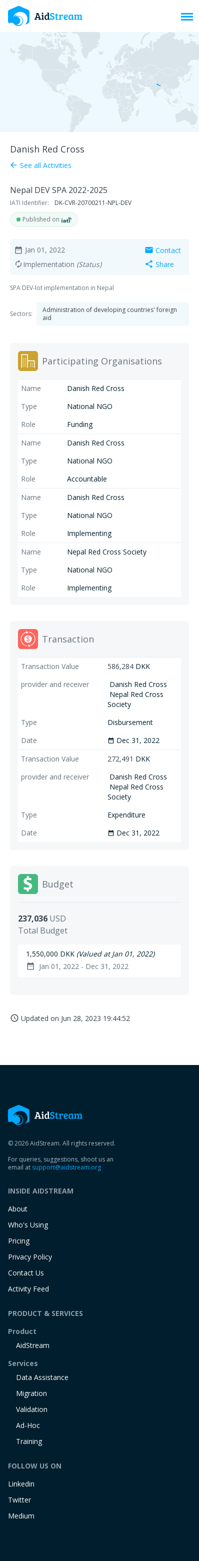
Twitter (19, 1499)
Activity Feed (28, 1289)
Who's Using (28, 1225)
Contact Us (26, 1273)
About (18, 1209)
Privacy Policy (30, 1257)
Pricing (19, 1241)
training (29, 1441)
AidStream (33, 1345)
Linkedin (21, 1483)
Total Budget (43, 930)
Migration (31, 1393)
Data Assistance (42, 1377)
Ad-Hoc (28, 1425)
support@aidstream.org (66, 1167)
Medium (21, 1515)
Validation (32, 1409)
